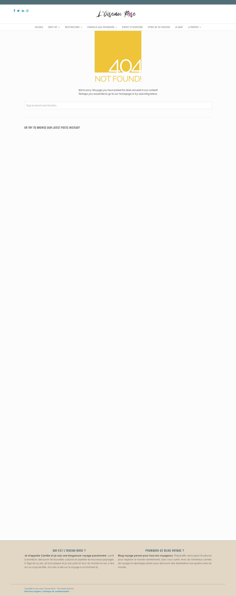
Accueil (39, 27)
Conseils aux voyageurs (100, 27)
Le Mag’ (179, 27)
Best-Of (52, 27)
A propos (193, 27)
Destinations (72, 27)
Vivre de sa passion (159, 27)
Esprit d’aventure (132, 27)
